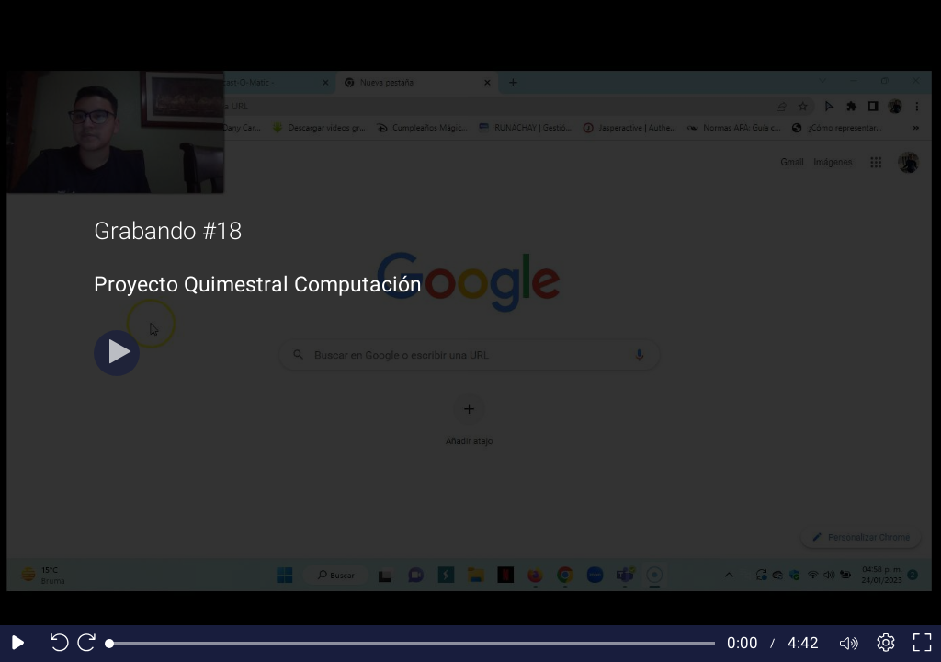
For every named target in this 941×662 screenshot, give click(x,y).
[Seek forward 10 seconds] (91, 643)
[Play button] (117, 353)
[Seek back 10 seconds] (55, 643)
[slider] (412, 643)
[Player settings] (885, 643)
